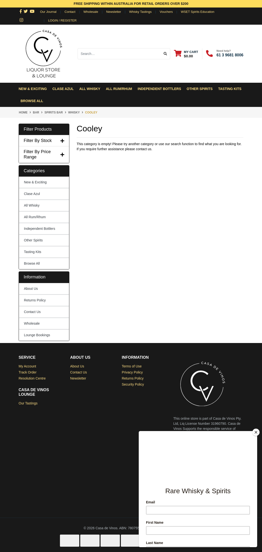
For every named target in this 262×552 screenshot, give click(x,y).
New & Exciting (33, 89)
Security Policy (133, 384)
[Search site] (165, 53)
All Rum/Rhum (35, 217)
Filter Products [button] (38, 129)
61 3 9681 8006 (230, 55)
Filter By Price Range (44, 154)
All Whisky (32, 205)
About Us (31, 289)
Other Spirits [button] (199, 89)
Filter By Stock (44, 140)
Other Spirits (33, 240)
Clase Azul (63, 89)
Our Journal (48, 12)
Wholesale (90, 12)
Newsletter (113, 12)
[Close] (256, 432)
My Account (27, 366)
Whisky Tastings (140, 12)
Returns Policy (35, 300)
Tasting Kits (229, 89)
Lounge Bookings (37, 335)
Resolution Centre (32, 378)
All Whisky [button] (89, 89)
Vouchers (166, 12)
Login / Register (62, 20)
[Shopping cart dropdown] (186, 53)
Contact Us (32, 312)
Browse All (32, 101)
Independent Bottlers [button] (159, 89)
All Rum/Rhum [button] (119, 89)
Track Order (27, 372)
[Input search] (119, 53)
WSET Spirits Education (197, 12)
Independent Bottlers (39, 229)
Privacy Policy (132, 372)
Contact (70, 12)
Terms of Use (132, 366)
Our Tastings (28, 403)
